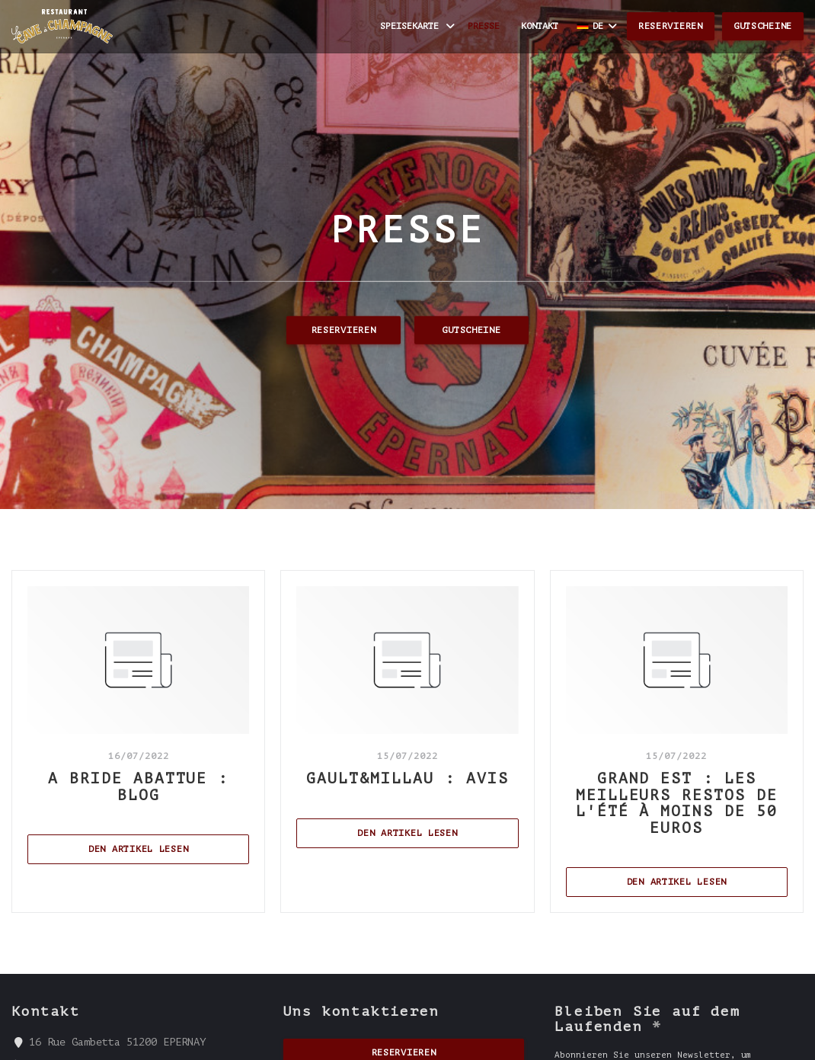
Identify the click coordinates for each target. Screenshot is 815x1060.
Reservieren (670, 26)
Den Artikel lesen (168, 848)
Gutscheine (763, 26)
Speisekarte (418, 26)
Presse (484, 26)
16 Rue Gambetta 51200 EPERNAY (117, 1041)
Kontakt (539, 26)
